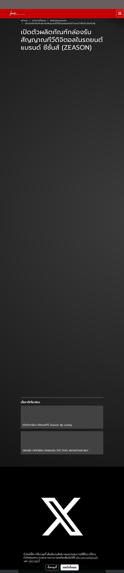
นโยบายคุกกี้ (34, 561)
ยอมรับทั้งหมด (69, 567)
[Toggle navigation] (119, 13)
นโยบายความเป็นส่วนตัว (87, 557)
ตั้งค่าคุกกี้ (52, 567)
